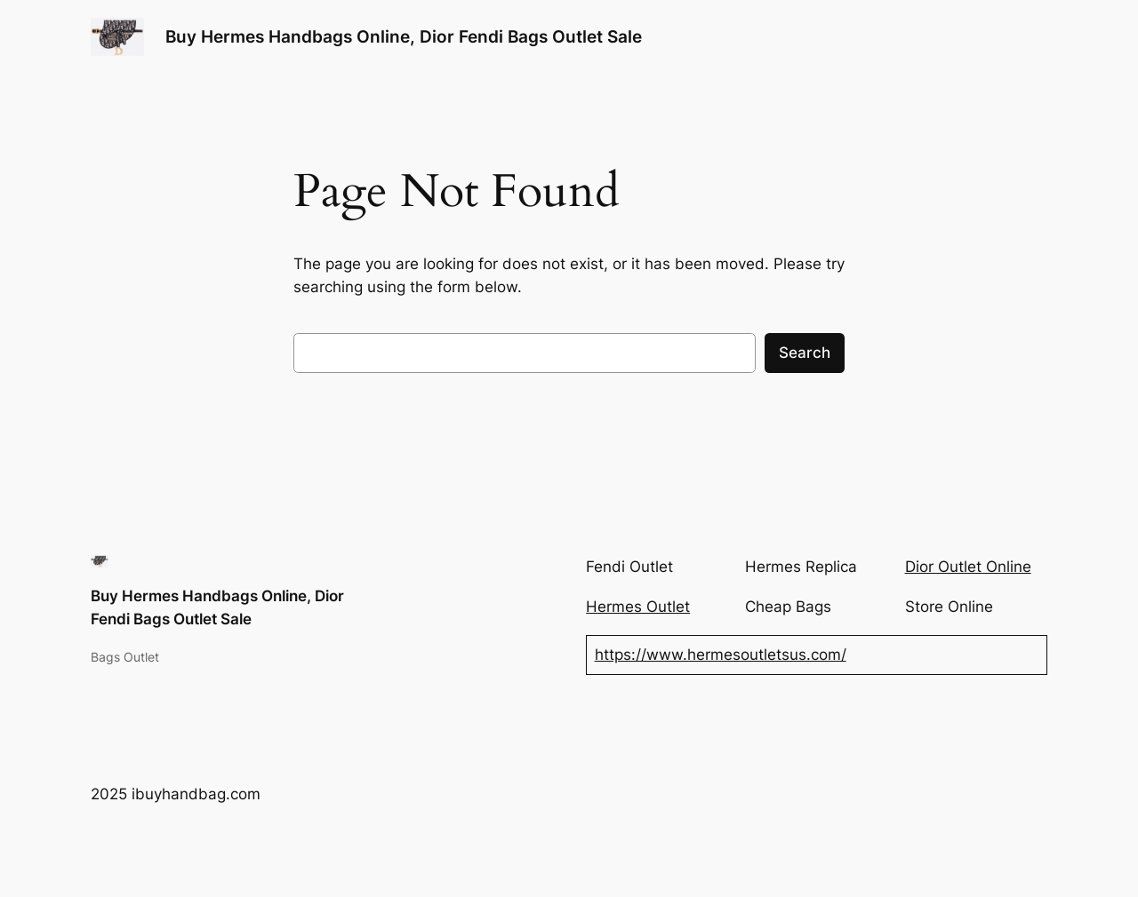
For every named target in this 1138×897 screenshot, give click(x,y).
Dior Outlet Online (968, 567)
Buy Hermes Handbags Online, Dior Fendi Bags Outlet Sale (403, 36)
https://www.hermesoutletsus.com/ (720, 654)
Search (804, 352)
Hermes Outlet (638, 606)
